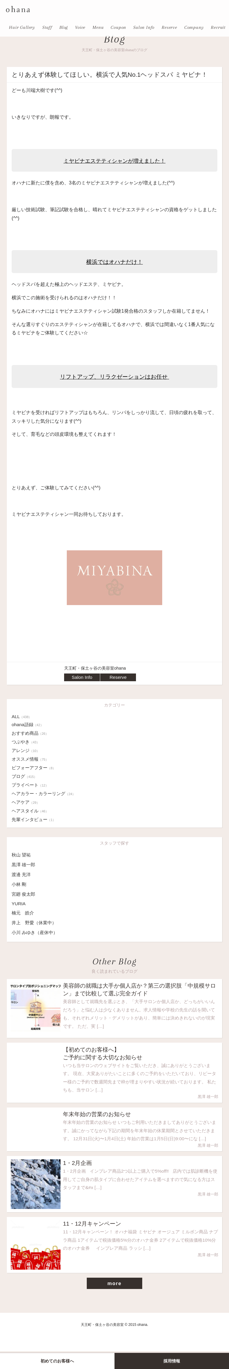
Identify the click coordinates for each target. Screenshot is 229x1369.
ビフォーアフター (35, 767)
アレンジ (26, 750)
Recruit (218, 27)
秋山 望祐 (22, 854)
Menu (97, 27)
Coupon (118, 27)
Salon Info (143, 27)
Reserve (169, 27)
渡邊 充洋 (22, 874)
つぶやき (26, 741)
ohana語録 (28, 724)
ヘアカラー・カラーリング (45, 793)
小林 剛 (19, 884)
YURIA (19, 903)
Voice (80, 27)
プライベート (31, 784)
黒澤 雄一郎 (24, 864)
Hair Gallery (22, 27)
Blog (63, 27)
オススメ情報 (31, 759)
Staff (47, 27)
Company (194, 27)
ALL (22, 716)
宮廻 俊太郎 (24, 894)
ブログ (25, 776)
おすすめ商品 (31, 733)
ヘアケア (26, 802)
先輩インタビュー (35, 819)
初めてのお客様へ (57, 1361)
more (114, 1301)
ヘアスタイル (31, 810)
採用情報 (171, 1361)
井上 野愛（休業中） (35, 922)
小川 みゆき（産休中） (36, 932)
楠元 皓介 (23, 912)
